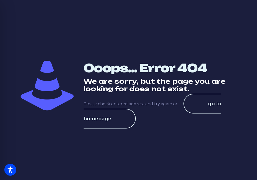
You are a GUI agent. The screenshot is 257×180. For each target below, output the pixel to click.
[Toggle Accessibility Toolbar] (10, 169)
